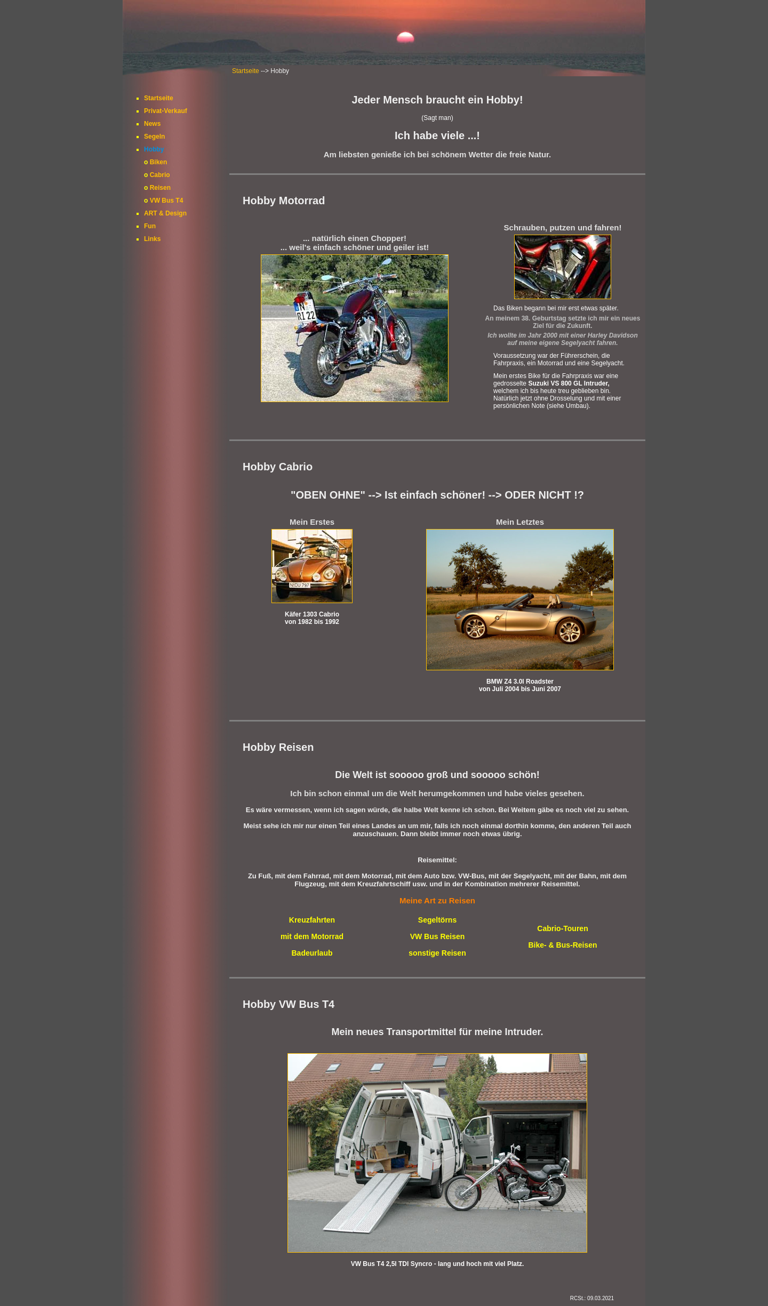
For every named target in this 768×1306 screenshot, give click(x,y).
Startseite (245, 71)
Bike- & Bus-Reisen (562, 945)
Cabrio (160, 175)
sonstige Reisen (437, 953)
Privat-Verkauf (165, 111)
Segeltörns (437, 920)
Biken (158, 162)
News (152, 123)
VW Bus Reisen (437, 936)
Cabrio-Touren (562, 928)
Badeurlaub (311, 953)
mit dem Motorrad (312, 936)
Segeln (154, 136)
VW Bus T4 (166, 200)
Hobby (154, 149)
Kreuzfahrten (312, 920)
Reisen (160, 187)
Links (152, 239)
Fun (150, 226)
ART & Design (165, 213)
